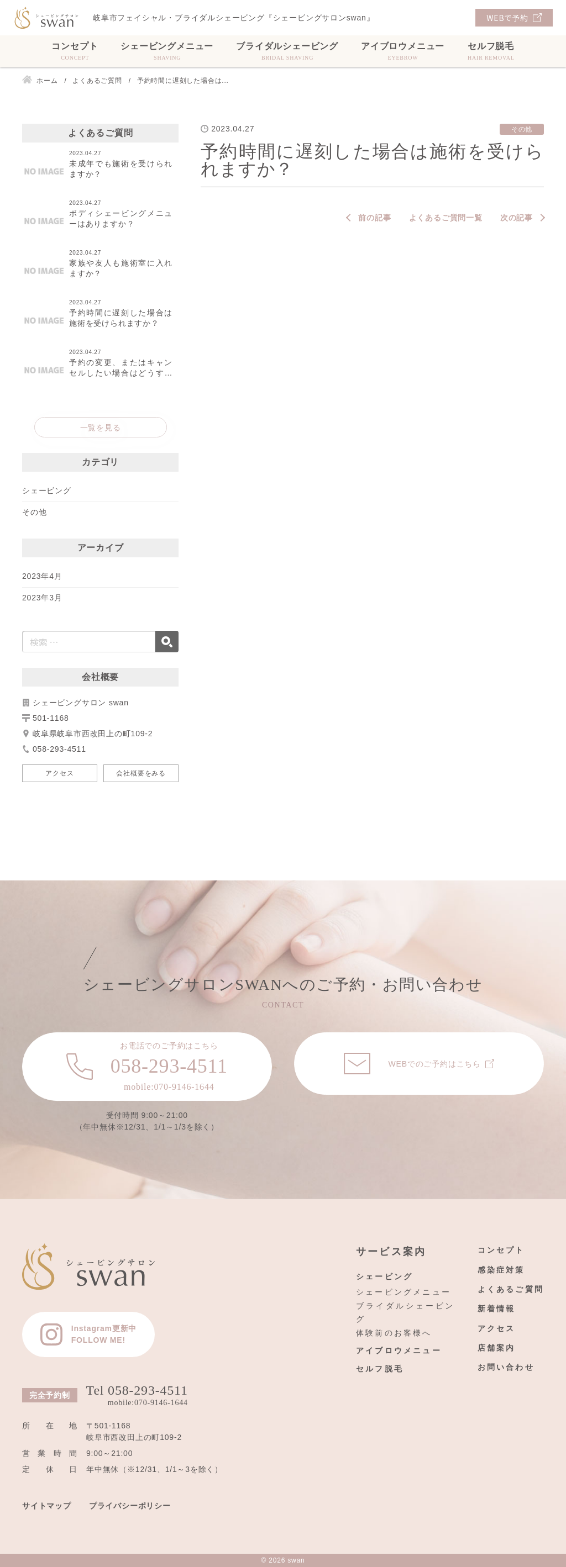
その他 (34, 512)
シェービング (46, 490)
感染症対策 (501, 1269)
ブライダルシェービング (287, 51)
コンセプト (74, 51)
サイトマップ (46, 1505)
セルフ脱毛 (491, 51)
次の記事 (516, 217)
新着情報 (497, 1308)
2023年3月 (42, 597)
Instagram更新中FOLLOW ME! (104, 1334)
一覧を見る (100, 427)
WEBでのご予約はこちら (434, 1063)
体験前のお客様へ (394, 1332)
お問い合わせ (506, 1367)
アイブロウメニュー (402, 51)
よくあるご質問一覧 (446, 217)
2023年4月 (42, 576)
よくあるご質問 (511, 1289)
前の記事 (374, 217)
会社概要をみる (141, 773)
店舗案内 (497, 1347)
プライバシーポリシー (130, 1505)
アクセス (59, 773)
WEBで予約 (507, 17)
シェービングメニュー (166, 51)
